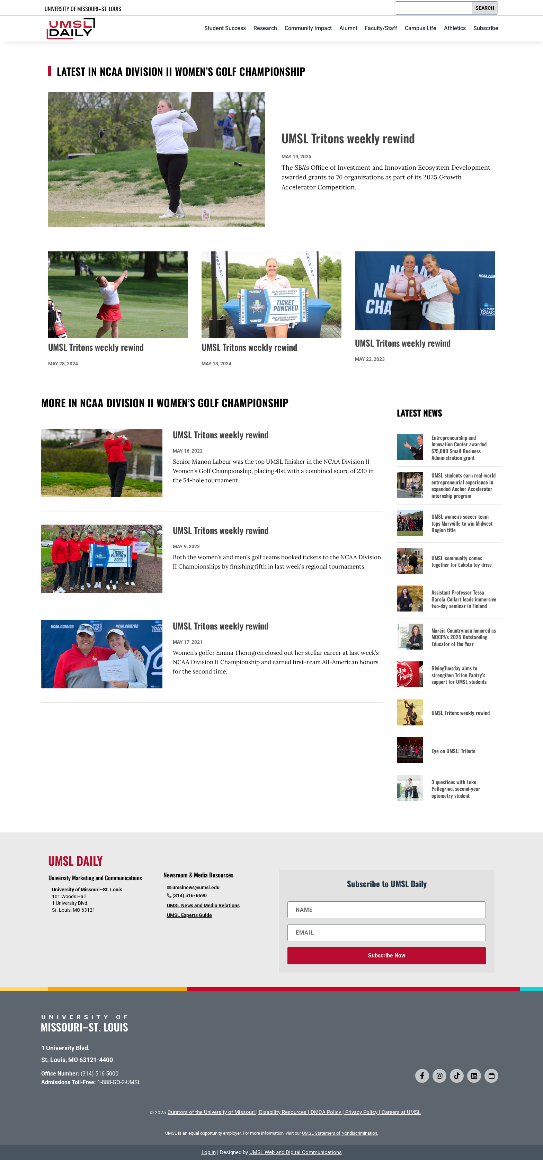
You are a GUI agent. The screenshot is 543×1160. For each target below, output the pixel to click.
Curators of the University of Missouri (211, 1112)
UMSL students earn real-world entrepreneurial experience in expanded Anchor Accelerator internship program (463, 485)
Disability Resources (282, 1112)
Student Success (225, 28)
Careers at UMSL (401, 1112)
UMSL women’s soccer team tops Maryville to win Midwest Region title (461, 523)
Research (265, 28)
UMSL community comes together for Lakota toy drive (461, 561)
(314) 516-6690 (189, 895)
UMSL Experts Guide (189, 915)
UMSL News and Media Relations (203, 905)
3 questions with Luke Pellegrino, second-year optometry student (455, 789)
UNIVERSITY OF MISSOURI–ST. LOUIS (83, 9)
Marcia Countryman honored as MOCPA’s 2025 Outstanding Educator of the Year (463, 637)
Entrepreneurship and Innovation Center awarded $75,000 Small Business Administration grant (459, 447)
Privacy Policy (361, 1112)
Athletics (455, 28)
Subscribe (485, 28)
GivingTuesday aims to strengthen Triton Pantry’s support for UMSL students (459, 675)
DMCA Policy (326, 1112)
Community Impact (308, 28)
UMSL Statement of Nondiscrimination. (340, 1133)
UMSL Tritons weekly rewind (348, 138)
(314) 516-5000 (99, 1073)
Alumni (348, 28)
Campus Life (420, 28)
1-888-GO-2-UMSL (119, 1082)
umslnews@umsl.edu (196, 887)
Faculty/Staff (381, 28)
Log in (209, 1152)
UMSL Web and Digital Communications (295, 1152)
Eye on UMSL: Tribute (453, 751)
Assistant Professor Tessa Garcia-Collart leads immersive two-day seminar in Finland (463, 599)
